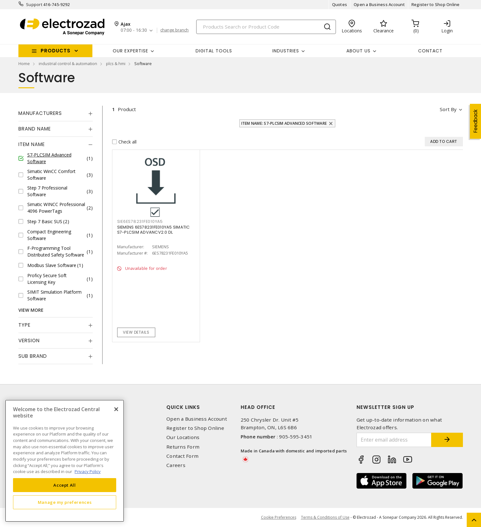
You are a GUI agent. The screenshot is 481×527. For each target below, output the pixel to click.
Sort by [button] (448, 109)
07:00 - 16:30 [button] (134, 30)
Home (24, 63)
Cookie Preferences (278, 517)
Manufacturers (40, 113)
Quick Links (183, 407)
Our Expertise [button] (130, 51)
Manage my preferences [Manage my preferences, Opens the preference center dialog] (65, 502)
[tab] (55, 113)
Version (29, 340)
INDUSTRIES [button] (285, 51)
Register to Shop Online (435, 4)
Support (34, 4)
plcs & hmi (115, 63)
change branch (174, 30)
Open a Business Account (379, 4)
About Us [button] (358, 51)
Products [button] (55, 50)
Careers (175, 465)
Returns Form (182, 447)
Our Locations (182, 437)
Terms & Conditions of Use (325, 517)
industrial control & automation (68, 63)
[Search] (266, 27)
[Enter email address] (394, 440)
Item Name (31, 144)
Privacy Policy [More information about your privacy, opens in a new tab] (88, 471)
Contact (430, 51)
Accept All (64, 485)
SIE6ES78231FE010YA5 (140, 221)
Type (24, 325)
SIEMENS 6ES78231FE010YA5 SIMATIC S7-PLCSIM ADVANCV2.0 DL (153, 229)
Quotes (339, 4)
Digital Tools (214, 51)
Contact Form (182, 456)
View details (136, 332)
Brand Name (34, 128)
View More (30, 310)
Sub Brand (32, 356)
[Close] (116, 409)
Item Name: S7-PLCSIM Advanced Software (284, 123)
